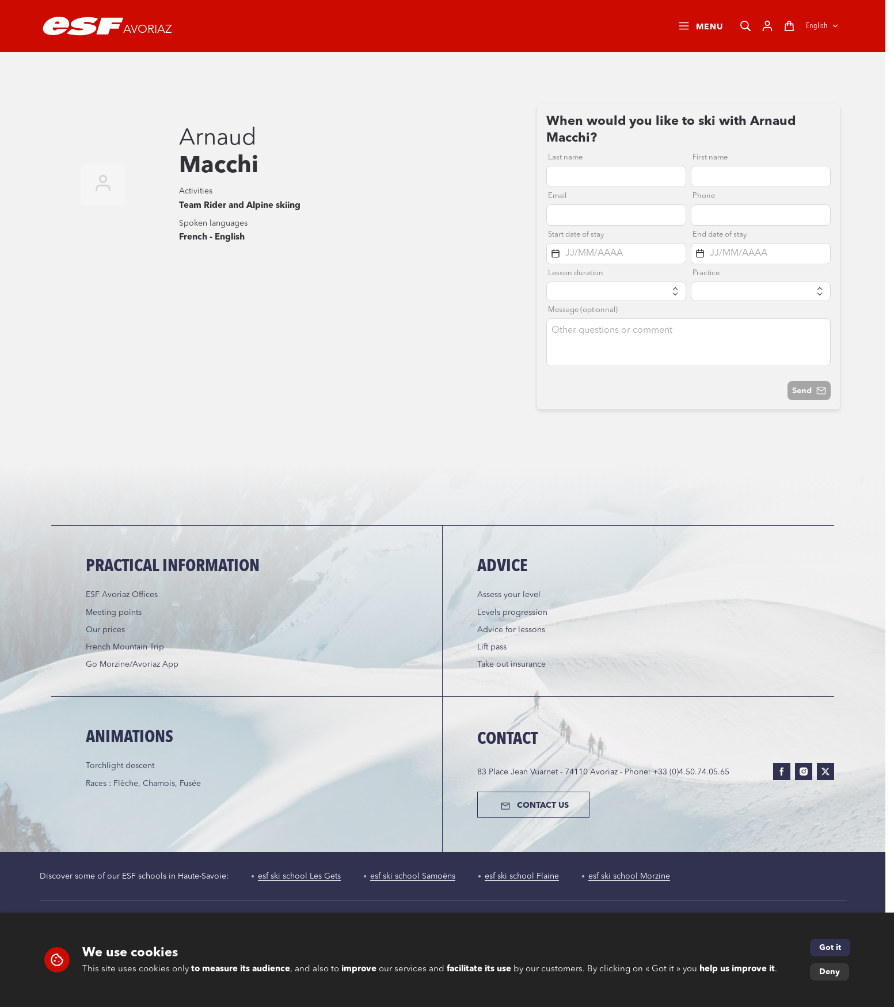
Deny (829, 972)
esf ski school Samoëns (412, 876)
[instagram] (803, 771)
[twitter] (825, 771)
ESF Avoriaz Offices (122, 595)
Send (809, 391)
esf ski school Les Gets (299, 876)
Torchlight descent (120, 766)
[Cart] (789, 26)
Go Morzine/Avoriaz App (132, 664)
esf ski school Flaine (522, 876)
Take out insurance (511, 664)
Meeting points (114, 613)
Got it (830, 948)
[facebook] (781, 771)
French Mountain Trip (125, 647)
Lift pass (492, 647)
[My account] (767, 26)
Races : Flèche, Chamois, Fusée (143, 784)
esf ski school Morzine (629, 876)
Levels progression (512, 613)
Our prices (105, 630)
